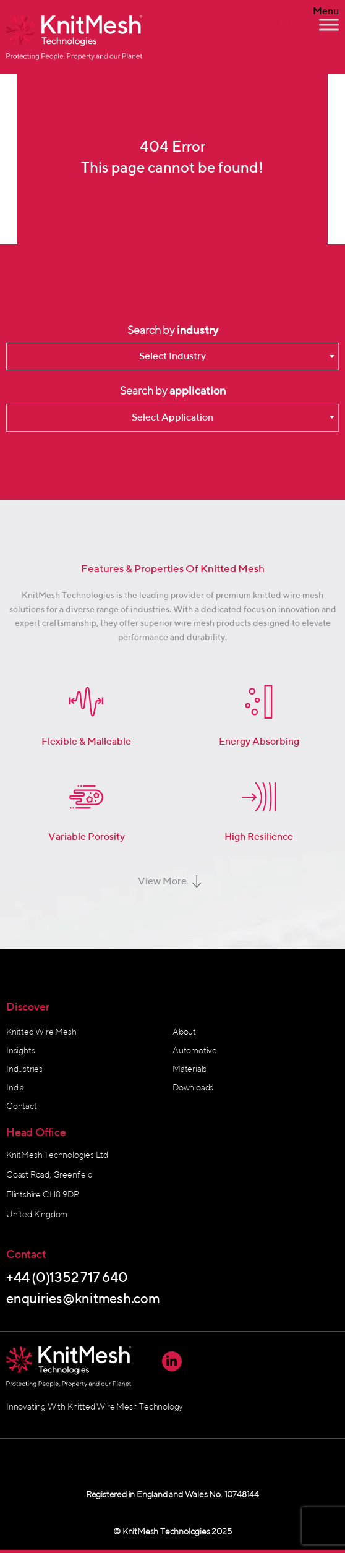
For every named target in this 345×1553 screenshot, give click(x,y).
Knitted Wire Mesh (41, 1032)
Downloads (192, 1087)
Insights (20, 1050)
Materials (189, 1069)
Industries (24, 1069)
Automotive (194, 1050)
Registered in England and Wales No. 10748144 (172, 1494)
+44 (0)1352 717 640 (66, 1277)
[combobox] (172, 356)
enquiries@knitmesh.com (83, 1298)
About (184, 1032)
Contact (21, 1106)
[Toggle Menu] (329, 24)
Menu (326, 11)
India (15, 1087)
